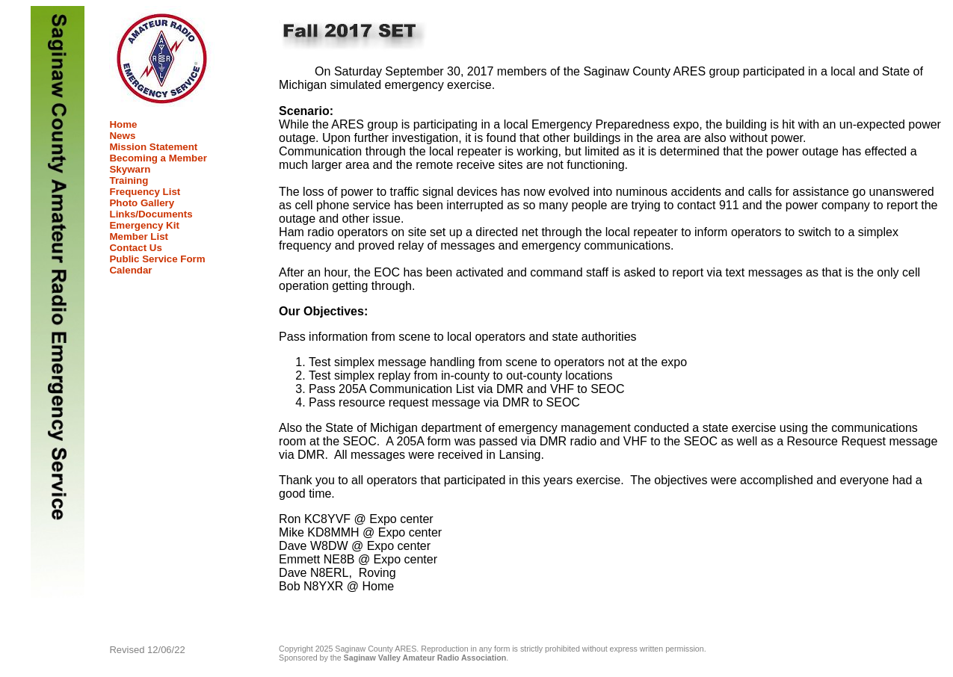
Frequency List (144, 191)
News (122, 135)
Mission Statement (153, 146)
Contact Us (135, 247)
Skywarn (129, 169)
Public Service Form (157, 259)
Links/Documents (150, 214)
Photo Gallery (141, 202)
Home (123, 124)
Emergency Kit (144, 225)
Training (128, 180)
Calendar (130, 270)
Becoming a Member (157, 158)
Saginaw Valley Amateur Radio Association (425, 657)
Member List (138, 236)
